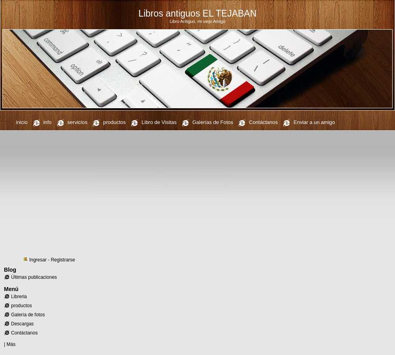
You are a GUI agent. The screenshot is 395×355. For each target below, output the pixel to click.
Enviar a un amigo (314, 122)
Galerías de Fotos (212, 122)
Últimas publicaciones (34, 277)
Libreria (19, 296)
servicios (78, 122)
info (47, 122)
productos (114, 122)
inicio (22, 122)
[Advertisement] (197, 193)
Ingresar (38, 260)
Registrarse (63, 260)
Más (10, 344)
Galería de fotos (28, 314)
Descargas (22, 324)
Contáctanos (263, 122)
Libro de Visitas (159, 122)
